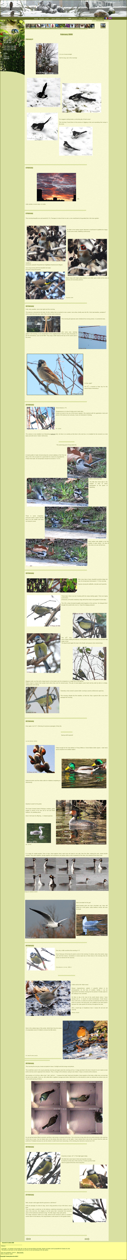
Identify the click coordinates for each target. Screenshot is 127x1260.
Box (5, 55)
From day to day (8, 26)
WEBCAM (6, 58)
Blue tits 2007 (13, 40)
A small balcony (8, 33)
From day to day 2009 (13, 46)
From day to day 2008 (13, 48)
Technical (6, 56)
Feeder (6, 53)
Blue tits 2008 (13, 39)
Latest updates (56, 19)
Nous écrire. (20, 1252)
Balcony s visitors (13, 30)
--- (82, 18)
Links (47, 19)
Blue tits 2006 (13, 42)
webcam (53, 434)
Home (36, 19)
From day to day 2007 (13, 49)
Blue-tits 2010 (13, 37)
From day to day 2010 (10, 28)
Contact (41, 19)
